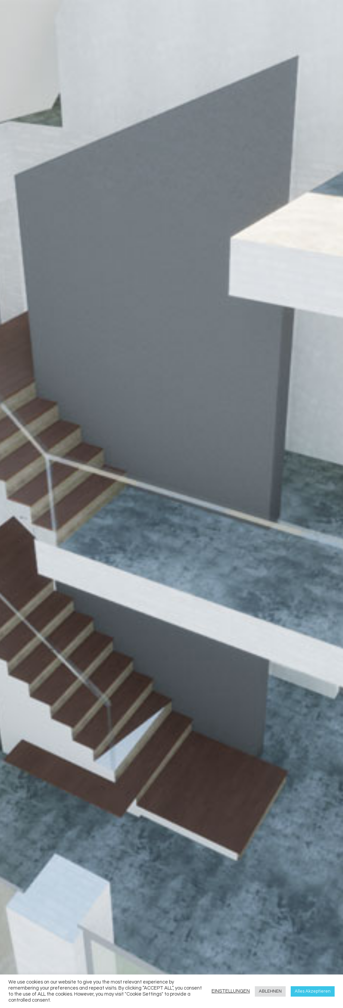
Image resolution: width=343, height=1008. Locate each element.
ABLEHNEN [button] (270, 991)
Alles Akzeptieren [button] (313, 991)
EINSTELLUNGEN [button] (231, 991)
